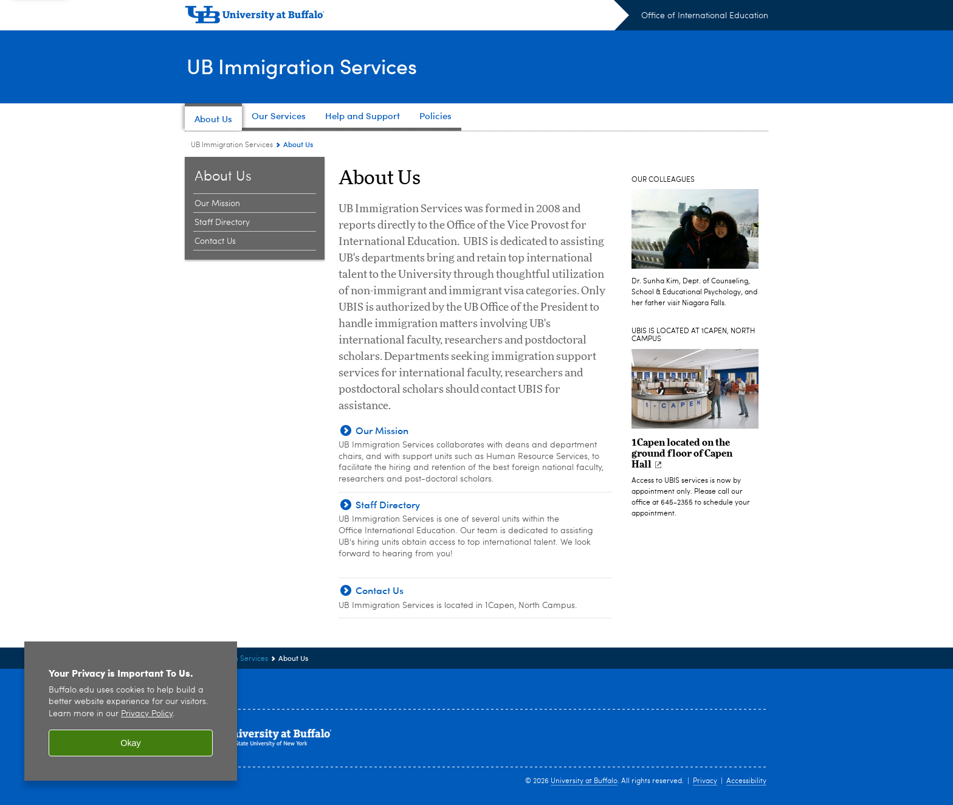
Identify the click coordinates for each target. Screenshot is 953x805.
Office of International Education (704, 16)
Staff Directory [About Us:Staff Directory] (222, 222)
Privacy (705, 781)
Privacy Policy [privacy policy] (147, 714)
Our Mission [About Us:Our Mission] (217, 203)
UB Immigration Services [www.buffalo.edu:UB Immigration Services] (232, 145)
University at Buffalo (584, 781)
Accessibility (746, 781)
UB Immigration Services (308, 65)
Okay (130, 743)
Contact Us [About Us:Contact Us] (215, 241)
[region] (130, 711)
